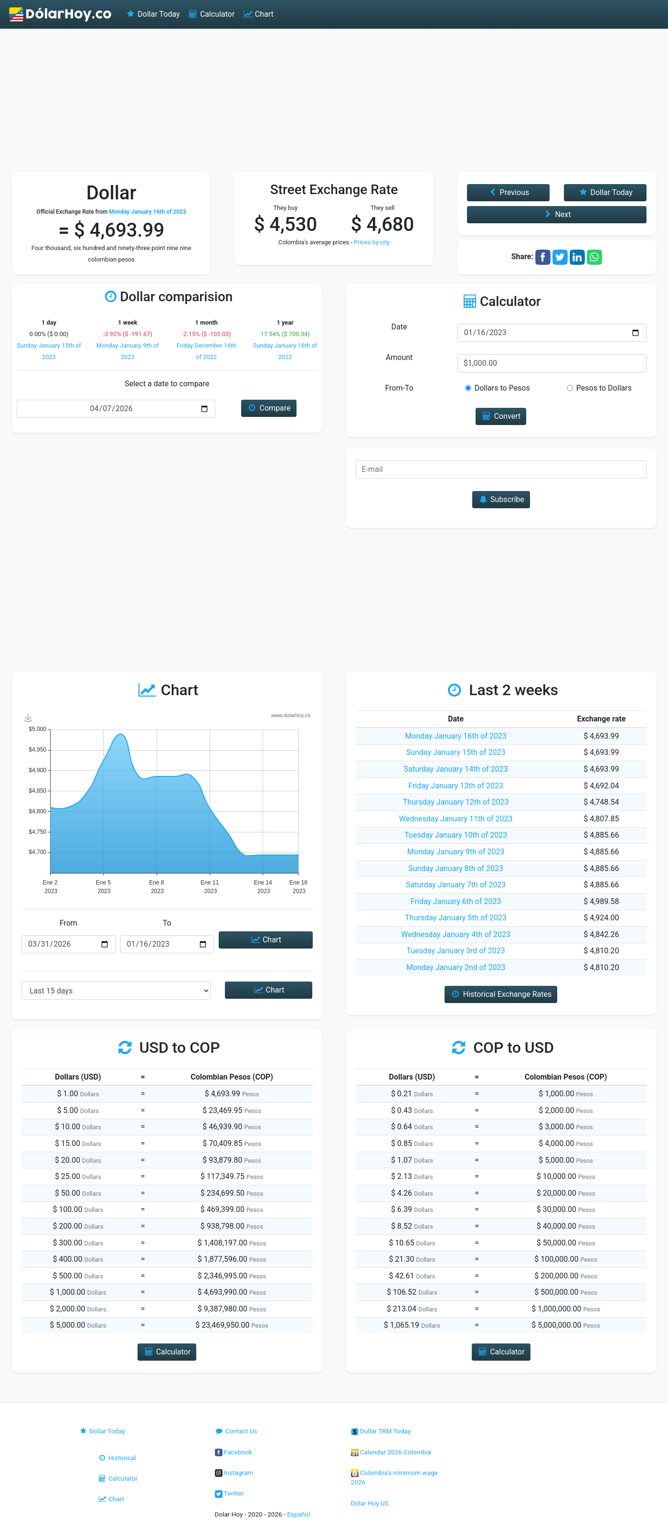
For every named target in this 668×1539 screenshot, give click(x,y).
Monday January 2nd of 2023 (456, 967)
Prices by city (372, 242)
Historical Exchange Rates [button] (500, 994)
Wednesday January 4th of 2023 (455, 934)
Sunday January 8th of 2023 (455, 868)
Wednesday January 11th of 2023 (456, 818)
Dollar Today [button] (605, 192)
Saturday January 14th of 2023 (455, 769)
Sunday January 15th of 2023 (456, 752)
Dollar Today (152, 14)
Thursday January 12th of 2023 (456, 802)
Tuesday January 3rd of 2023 (455, 950)
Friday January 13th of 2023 (455, 785)
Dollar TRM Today (381, 1431)
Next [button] (556, 214)
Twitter (229, 1493)
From (68, 923)
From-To (399, 388)
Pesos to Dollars (604, 388)
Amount (399, 357)
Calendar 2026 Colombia (391, 1452)
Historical (117, 1458)
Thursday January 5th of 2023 (456, 917)
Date (399, 326)
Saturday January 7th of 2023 (456, 884)
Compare (268, 408)
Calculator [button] (167, 1351)
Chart (257, 14)
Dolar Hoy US (370, 1503)
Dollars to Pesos (502, 388)
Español (298, 1514)
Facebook (233, 1452)
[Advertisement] (334, 100)
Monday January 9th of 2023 (456, 851)
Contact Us (236, 1431)
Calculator (211, 14)
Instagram (234, 1472)
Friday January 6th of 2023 (456, 901)
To (167, 923)
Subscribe (501, 499)
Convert (500, 416)
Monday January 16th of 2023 (456, 736)
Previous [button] (508, 192)
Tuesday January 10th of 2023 (455, 835)
